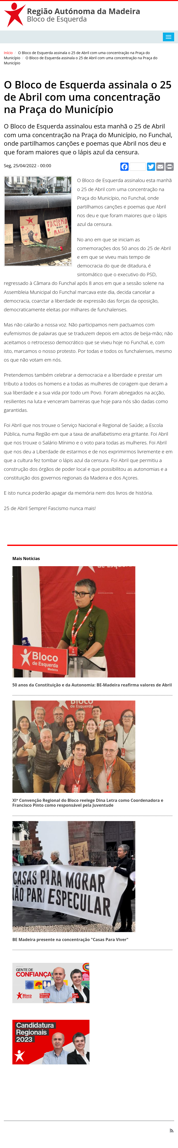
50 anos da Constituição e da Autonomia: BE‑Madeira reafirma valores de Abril (93, 685)
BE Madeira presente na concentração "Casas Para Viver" (72, 939)
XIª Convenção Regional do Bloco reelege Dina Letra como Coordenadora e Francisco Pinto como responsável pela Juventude (89, 802)
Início (8, 52)
